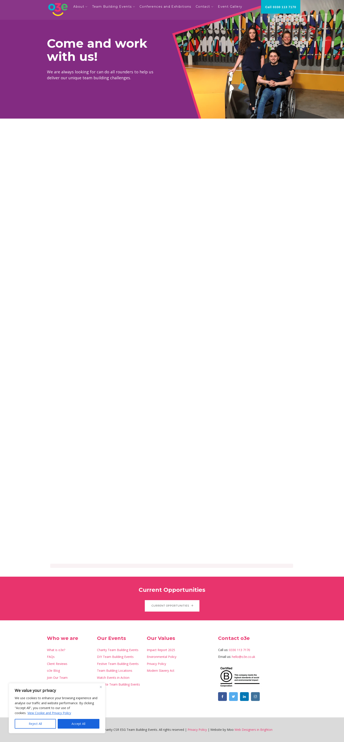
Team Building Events (113, 7)
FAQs (51, 657)
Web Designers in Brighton (253, 730)
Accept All (78, 724)
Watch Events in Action (113, 677)
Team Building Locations (114, 670)
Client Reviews (57, 664)
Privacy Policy (156, 664)
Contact (204, 7)
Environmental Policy (161, 657)
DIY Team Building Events (115, 657)
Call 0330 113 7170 (280, 7)
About (79, 7)
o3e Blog (53, 670)
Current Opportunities (172, 605)
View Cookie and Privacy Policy (49, 713)
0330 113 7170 (239, 650)
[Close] (100, 687)
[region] (57, 708)
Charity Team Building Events (117, 650)
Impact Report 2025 (161, 650)
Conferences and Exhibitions (166, 7)
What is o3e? (56, 650)
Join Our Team (57, 677)
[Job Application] (171, 347)
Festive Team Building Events (118, 664)
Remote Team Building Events (118, 684)
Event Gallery (231, 7)
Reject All (35, 724)
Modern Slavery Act (160, 670)
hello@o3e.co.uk (243, 657)
